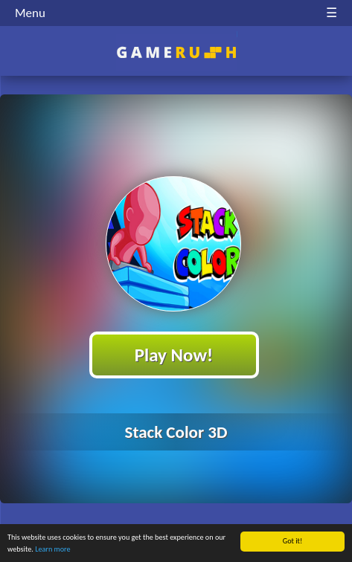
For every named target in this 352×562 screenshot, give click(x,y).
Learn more (52, 549)
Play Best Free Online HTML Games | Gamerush (176, 52)
